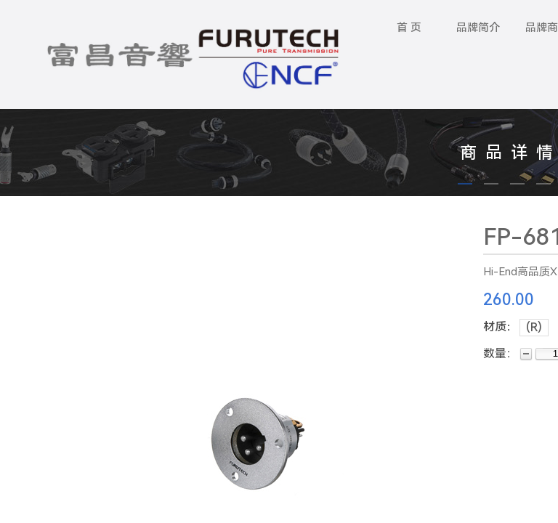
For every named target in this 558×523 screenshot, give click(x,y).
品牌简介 (478, 27)
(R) (534, 327)
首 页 (409, 27)
